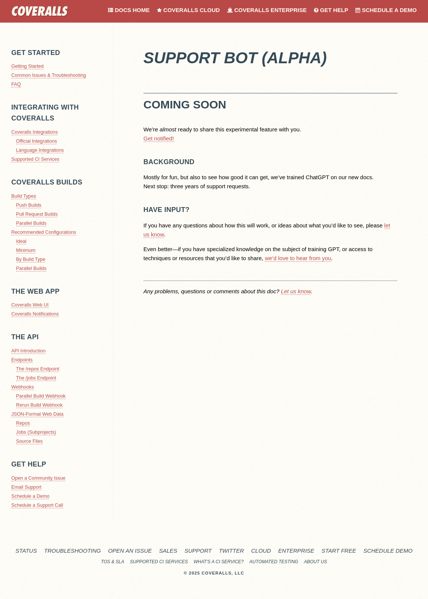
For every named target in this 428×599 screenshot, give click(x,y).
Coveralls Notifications (35, 314)
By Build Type (31, 259)
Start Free (338, 550)
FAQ (16, 84)
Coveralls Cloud (188, 10)
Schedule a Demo (386, 10)
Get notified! (158, 138)
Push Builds (28, 205)
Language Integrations (40, 150)
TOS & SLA (112, 561)
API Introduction (28, 351)
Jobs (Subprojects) (36, 432)
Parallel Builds (31, 223)
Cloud (261, 550)
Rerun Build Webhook (39, 405)
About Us (315, 561)
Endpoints (22, 360)
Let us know (296, 291)
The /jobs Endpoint (36, 378)
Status (26, 550)
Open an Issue (130, 550)
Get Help (331, 10)
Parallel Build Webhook (41, 396)
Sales (168, 550)
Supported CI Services (35, 159)
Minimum (26, 250)
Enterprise (296, 550)
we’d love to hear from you (298, 258)
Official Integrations (36, 141)
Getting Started (27, 66)
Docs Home (129, 10)
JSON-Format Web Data (37, 414)
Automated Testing (274, 561)
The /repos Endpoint (37, 369)
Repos (23, 423)
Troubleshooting (72, 550)
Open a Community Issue (38, 478)
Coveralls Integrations (34, 132)
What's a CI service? (218, 561)
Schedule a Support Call (37, 505)
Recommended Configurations (43, 232)
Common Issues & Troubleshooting (48, 75)
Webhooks (22, 387)
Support (198, 550)
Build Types (23, 196)
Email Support (26, 487)
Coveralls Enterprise (267, 10)
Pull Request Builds (37, 214)
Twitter (231, 550)
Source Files (29, 441)
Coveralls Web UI (30, 305)
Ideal (21, 241)
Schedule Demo (388, 550)
